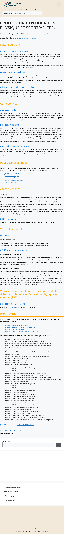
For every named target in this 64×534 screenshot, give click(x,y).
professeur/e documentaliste (14, 329)
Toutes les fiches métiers (13, 487)
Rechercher (6, 441)
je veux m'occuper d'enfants (13, 180)
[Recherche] (58, 445)
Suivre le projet (10, 496)
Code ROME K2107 (25, 424)
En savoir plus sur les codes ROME (11, 430)
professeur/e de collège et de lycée (16, 325)
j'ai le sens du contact (11, 174)
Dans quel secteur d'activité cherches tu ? (22, 10)
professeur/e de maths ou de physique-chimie (19, 327)
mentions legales (32, 529)
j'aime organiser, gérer (11, 176)
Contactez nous (10, 500)
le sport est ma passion (12, 182)
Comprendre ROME (11, 491)
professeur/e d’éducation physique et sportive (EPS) (21, 331)
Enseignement (18, 38)
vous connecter (12, 307)
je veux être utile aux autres (13, 178)
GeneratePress (45, 531)
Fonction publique (30, 38)
